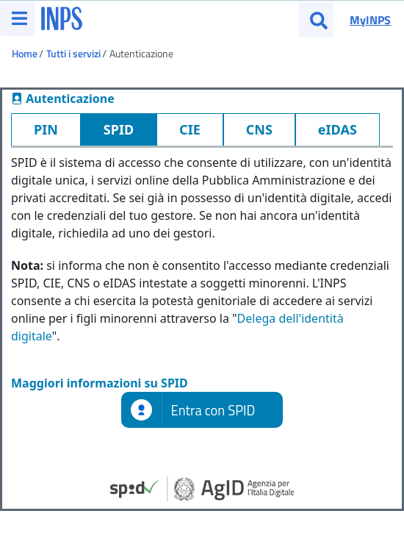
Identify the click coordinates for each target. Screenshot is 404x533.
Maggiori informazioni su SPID (99, 383)
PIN (46, 129)
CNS (259, 129)
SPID (119, 129)
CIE (190, 129)
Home (24, 53)
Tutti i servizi (73, 53)
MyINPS (370, 20)
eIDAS (337, 129)
